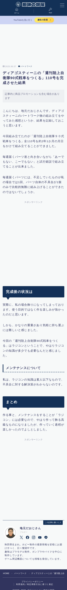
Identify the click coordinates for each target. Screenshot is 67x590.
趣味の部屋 (43, 20)
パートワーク (25, 66)
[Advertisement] (33, 241)
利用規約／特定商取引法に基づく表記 (34, 584)
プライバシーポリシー (32, 581)
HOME (6, 573)
